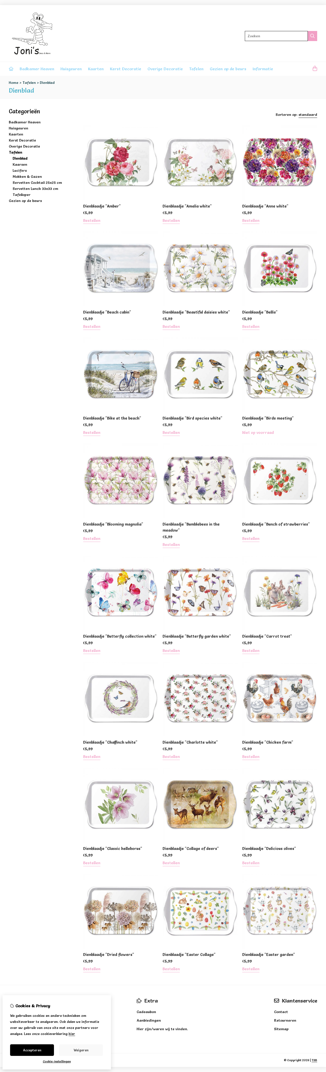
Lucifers (20, 170)
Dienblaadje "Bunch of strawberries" (276, 524)
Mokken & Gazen (27, 176)
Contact (281, 1012)
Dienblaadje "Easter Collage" (189, 954)
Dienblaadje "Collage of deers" (191, 848)
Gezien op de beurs (228, 68)
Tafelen (196, 68)
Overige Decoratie (165, 68)
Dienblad (47, 82)
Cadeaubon (146, 1012)
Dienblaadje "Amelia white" (187, 206)
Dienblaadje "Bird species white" (192, 418)
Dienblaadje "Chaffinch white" (110, 742)
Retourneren (285, 1020)
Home (13, 82)
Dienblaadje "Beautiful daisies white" (196, 312)
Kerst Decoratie (125, 68)
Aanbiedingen (149, 1020)
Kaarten (96, 68)
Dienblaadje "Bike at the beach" (112, 418)
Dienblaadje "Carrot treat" (267, 636)
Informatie (263, 68)
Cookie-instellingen (57, 1061)
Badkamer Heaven (37, 68)
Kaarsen (20, 164)
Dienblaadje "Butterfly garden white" (197, 636)
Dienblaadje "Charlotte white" (190, 742)
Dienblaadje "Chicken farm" (267, 742)
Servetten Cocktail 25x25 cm (37, 182)
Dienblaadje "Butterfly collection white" (120, 636)
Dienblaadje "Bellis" (260, 312)
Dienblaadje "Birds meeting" (268, 418)
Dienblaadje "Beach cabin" (107, 312)
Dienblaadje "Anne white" (265, 206)
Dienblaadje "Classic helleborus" (112, 848)
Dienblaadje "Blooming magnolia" (113, 524)
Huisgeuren (71, 68)
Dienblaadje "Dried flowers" (108, 954)
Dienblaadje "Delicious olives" (269, 848)
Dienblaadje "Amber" (102, 206)
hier (72, 1034)
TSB (314, 1060)
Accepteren (32, 1050)
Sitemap (281, 1029)
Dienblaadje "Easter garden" (268, 954)
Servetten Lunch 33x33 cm (35, 188)
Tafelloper (22, 194)
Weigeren (81, 1050)
